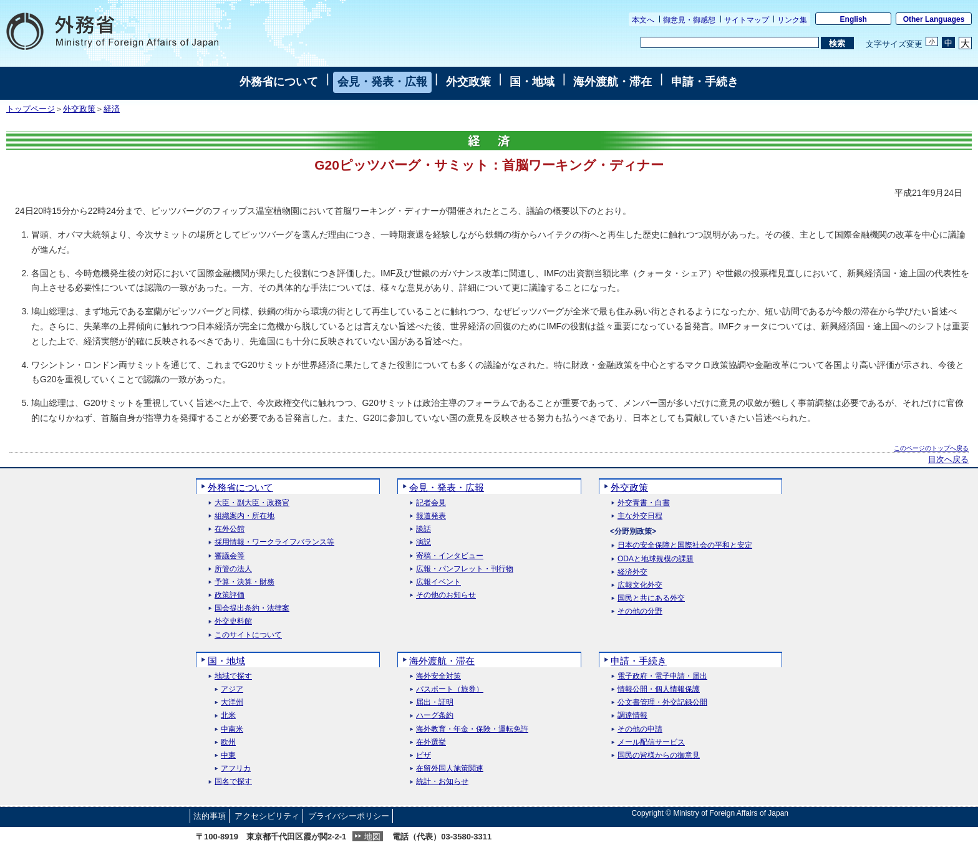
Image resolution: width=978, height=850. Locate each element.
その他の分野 (639, 611)
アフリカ (236, 769)
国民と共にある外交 (651, 598)
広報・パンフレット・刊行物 (464, 569)
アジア (232, 689)
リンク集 (792, 20)
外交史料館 (233, 621)
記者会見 (431, 503)
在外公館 (229, 529)
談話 (423, 529)
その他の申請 (639, 729)
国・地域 (532, 81)
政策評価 (229, 595)
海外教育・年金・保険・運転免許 (472, 729)
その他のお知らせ (446, 595)
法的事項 (209, 816)
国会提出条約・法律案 (252, 608)
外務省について (279, 81)
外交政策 (468, 81)
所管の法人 (233, 569)
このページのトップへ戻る (931, 448)
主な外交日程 (639, 516)
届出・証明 (434, 702)
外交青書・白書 (643, 503)
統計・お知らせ (442, 782)
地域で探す (233, 676)
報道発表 (431, 516)
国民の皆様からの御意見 (658, 755)
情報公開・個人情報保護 (658, 689)
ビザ (423, 755)
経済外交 (632, 572)
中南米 (232, 729)
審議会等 (229, 556)
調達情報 (632, 716)
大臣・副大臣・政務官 (252, 503)
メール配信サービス (651, 742)
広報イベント (438, 582)
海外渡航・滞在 (612, 81)
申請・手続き (704, 81)
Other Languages (934, 19)
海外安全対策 (438, 676)
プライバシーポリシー (348, 816)
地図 (372, 836)
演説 (423, 542)
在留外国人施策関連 (449, 769)
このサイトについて (248, 635)
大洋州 (232, 702)
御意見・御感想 (689, 20)
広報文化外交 (639, 585)
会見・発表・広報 (382, 81)
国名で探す (233, 782)
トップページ (30, 109)
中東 (228, 755)
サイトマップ (746, 20)
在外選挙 (431, 742)
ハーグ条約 (434, 716)
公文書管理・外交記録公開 (662, 702)
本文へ (643, 20)
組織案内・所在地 (244, 516)
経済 (112, 109)
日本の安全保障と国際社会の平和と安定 (684, 545)
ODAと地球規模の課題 (655, 559)
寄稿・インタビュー (449, 556)
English (853, 19)
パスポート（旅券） (449, 689)
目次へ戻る (948, 459)
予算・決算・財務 (244, 582)
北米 (228, 716)
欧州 (228, 742)
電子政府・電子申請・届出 (662, 676)
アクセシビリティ (267, 816)
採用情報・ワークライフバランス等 (274, 542)
